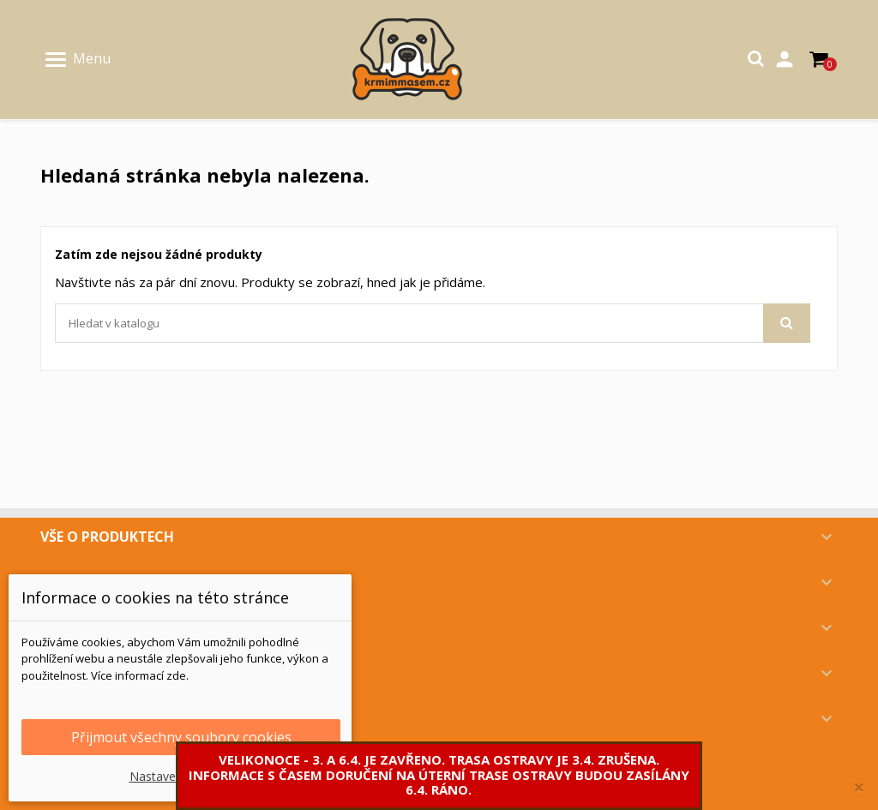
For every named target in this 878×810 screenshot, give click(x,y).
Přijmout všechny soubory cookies (181, 737)
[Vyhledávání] (432, 323)
